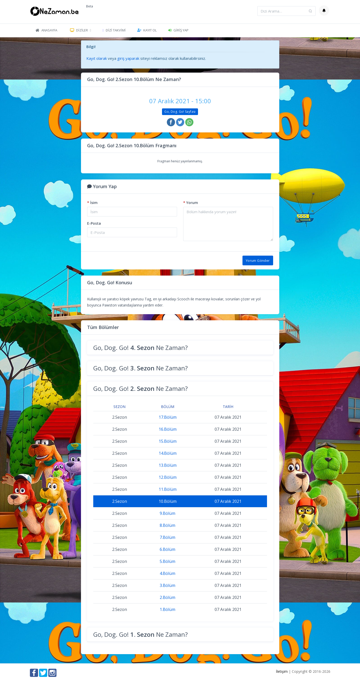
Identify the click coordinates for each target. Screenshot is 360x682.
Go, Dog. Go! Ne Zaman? (140, 347)
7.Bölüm (167, 537)
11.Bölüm (168, 489)
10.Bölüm (168, 501)
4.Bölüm (167, 573)
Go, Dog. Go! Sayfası (179, 111)
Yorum (190, 202)
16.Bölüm (168, 429)
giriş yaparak (128, 58)
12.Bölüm (168, 477)
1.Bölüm (167, 609)
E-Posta (94, 223)
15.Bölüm (168, 441)
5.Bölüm (167, 561)
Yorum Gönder (258, 260)
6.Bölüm (167, 549)
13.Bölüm (168, 465)
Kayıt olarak (96, 58)
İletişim (282, 671)
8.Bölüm (167, 525)
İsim (92, 202)
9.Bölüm (167, 513)
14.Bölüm (168, 453)
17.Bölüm (168, 417)
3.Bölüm (167, 585)
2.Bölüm (167, 597)
